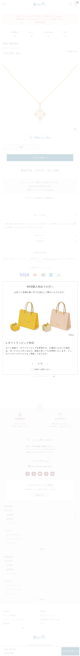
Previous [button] (32, 363)
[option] (40, 326)
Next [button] (47, 363)
